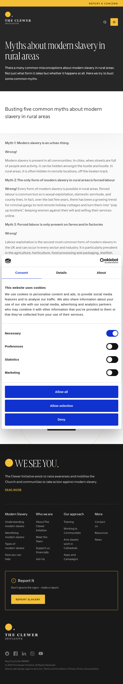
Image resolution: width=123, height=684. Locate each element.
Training (69, 521)
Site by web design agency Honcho (23, 668)
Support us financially (43, 550)
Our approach (74, 513)
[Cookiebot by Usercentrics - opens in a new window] (99, 261)
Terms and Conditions (55, 668)
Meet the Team (41, 539)
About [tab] (101, 272)
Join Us (40, 559)
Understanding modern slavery (14, 523)
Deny (61, 419)
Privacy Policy (76, 668)
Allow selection (61, 405)
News (98, 539)
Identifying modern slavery (14, 534)
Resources (101, 532)
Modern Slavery (16, 513)
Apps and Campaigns (71, 556)
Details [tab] (61, 272)
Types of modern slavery (14, 545)
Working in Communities (72, 530)
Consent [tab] (21, 272)
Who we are (44, 513)
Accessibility (92, 668)
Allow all (61, 392)
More (98, 513)
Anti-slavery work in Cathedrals (71, 543)
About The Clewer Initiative (42, 525)
